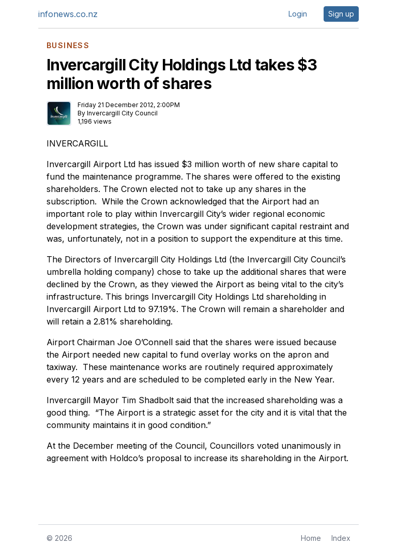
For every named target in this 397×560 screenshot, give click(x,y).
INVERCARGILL (77, 143)
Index (340, 538)
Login (297, 13)
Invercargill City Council (122, 113)
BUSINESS (68, 45)
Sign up (341, 13)
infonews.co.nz (68, 14)
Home (311, 538)
